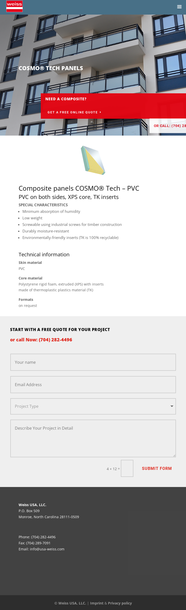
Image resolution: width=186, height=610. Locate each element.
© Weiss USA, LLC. (70, 603)
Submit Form (157, 468)
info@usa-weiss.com (47, 549)
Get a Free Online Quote (101, 112)
